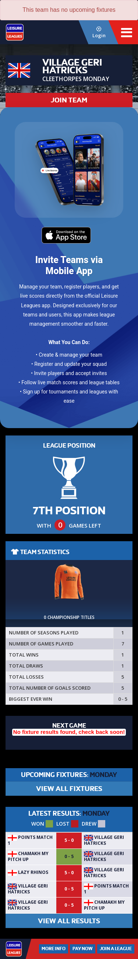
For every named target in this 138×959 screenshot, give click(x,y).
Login (98, 33)
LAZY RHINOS (28, 872)
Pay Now (82, 948)
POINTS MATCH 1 (30, 840)
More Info (54, 948)
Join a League (116, 948)
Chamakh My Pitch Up (28, 856)
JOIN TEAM (69, 100)
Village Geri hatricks (104, 840)
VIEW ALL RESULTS (69, 921)
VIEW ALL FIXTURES (69, 788)
